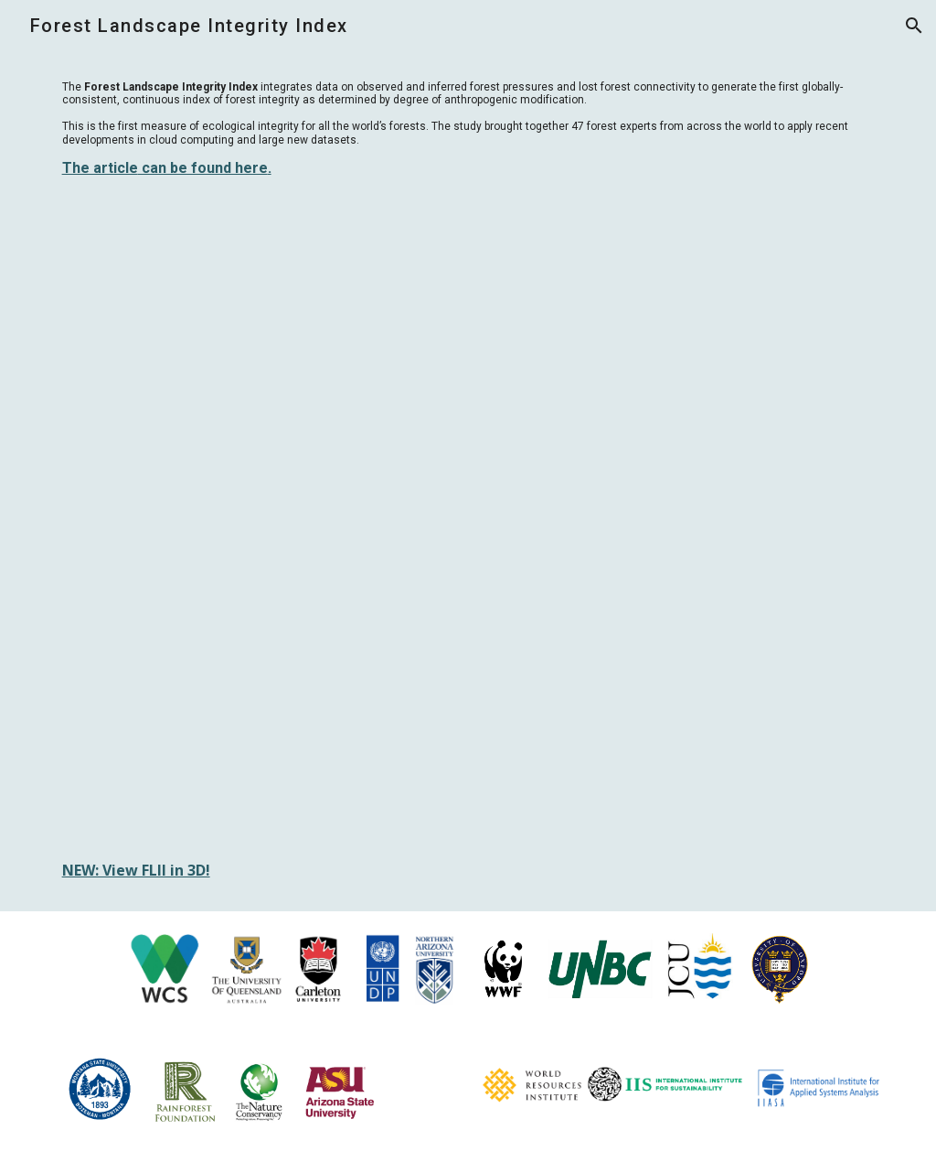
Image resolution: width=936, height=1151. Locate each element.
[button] (914, 26)
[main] (468, 129)
